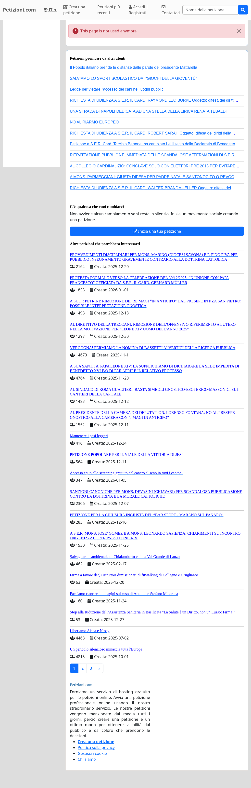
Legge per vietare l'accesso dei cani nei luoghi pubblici (117, 89)
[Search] (210, 9)
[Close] (239, 31)
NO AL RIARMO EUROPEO (94, 122)
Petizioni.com (19, 9)
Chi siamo (87, 759)
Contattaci (171, 10)
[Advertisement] (31, 93)
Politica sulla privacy (96, 747)
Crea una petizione (74, 9)
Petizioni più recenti (108, 9)
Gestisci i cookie (92, 753)
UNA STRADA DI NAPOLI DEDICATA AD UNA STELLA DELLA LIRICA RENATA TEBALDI (148, 111)
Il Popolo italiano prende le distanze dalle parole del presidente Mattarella (133, 67)
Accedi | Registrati (138, 9)
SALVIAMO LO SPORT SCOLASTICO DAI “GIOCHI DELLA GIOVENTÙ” (133, 78)
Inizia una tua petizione (157, 231)
